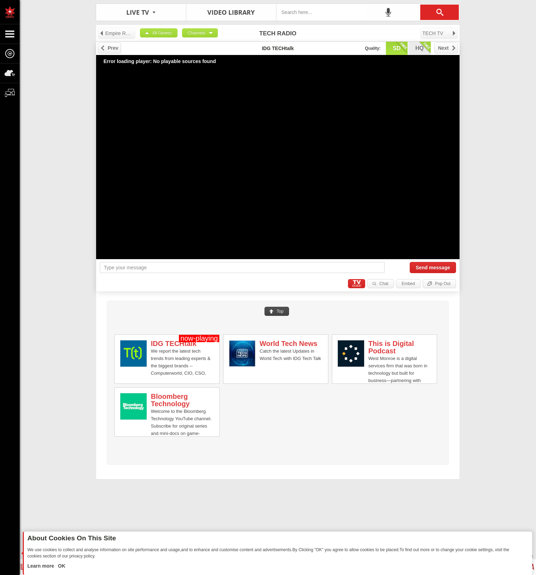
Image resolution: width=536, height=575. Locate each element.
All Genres (162, 32)
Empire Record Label (117, 33)
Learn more (41, 566)
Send (433, 267)
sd (400, 48)
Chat (384, 283)
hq (423, 48)
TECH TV (439, 33)
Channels (197, 32)
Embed (408, 283)
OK (60, 566)
